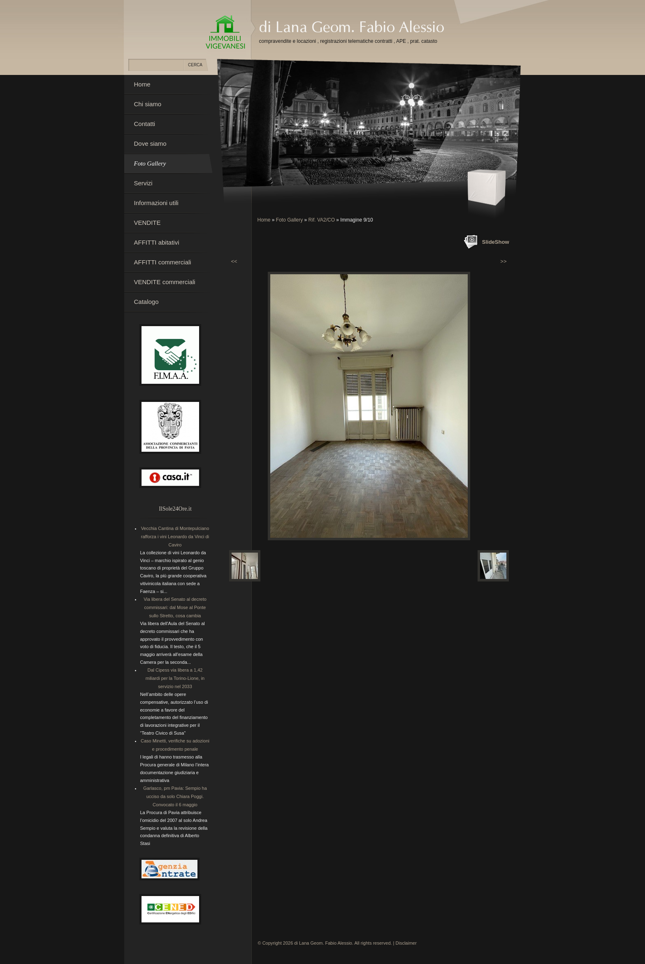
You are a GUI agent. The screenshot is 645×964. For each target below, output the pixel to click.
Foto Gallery (289, 220)
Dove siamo (150, 143)
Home (264, 220)
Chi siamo (148, 103)
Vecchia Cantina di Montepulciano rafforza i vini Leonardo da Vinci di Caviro (175, 536)
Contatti (144, 123)
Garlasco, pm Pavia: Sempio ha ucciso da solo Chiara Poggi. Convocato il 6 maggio (175, 796)
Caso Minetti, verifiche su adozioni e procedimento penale (175, 745)
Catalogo (146, 301)
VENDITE (147, 222)
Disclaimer (406, 943)
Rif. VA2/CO (322, 220)
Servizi (143, 183)
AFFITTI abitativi (156, 242)
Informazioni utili (156, 202)
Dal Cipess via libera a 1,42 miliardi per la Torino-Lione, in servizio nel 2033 (175, 678)
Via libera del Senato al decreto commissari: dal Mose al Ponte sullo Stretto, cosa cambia (175, 607)
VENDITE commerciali (164, 281)
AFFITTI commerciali (162, 262)
